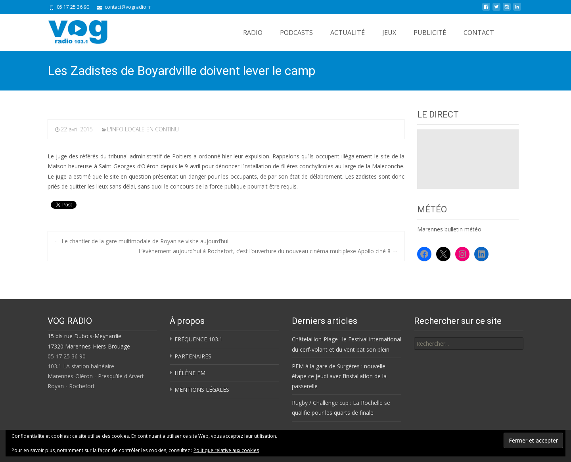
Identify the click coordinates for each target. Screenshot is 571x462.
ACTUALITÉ (347, 32)
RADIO (253, 32)
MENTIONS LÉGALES (201, 389)
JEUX (389, 32)
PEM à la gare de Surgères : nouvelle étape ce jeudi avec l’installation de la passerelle (339, 376)
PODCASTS (296, 32)
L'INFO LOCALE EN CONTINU (143, 129)
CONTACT (479, 32)
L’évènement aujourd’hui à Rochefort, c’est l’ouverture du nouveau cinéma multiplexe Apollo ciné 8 (268, 251)
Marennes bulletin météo (449, 229)
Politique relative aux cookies (226, 450)
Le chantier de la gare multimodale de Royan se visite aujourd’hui (141, 241)
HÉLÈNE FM (189, 373)
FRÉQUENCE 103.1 (198, 339)
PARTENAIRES (192, 356)
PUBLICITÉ (430, 32)
